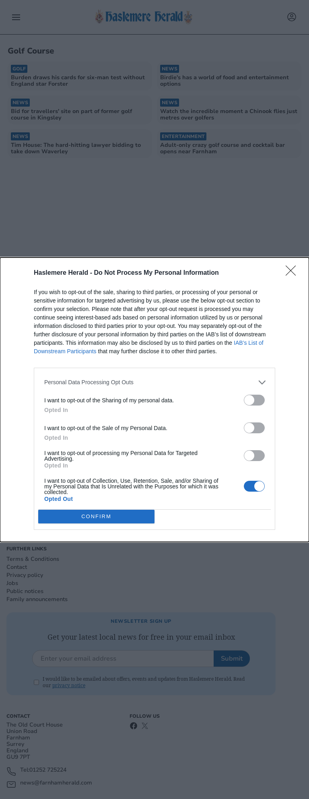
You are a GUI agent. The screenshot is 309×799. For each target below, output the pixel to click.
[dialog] (154, 399)
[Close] (293, 273)
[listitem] (154, 382)
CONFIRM (96, 516)
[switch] (254, 400)
